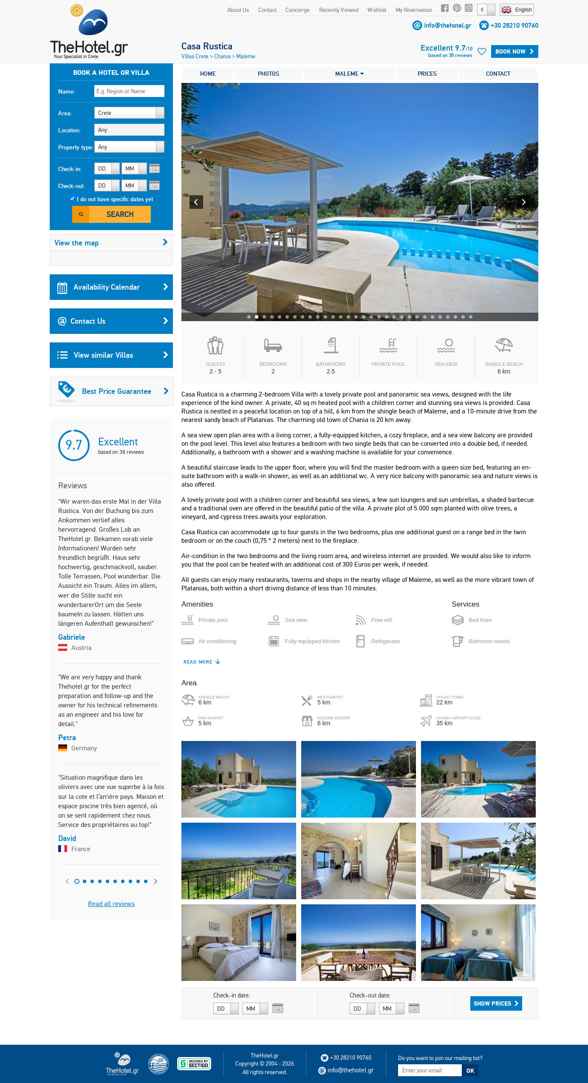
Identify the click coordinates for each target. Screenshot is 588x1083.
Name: (66, 91)
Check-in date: (231, 995)
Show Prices (496, 1003)
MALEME (349, 73)
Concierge (298, 10)
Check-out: (71, 186)
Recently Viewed (339, 10)
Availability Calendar (113, 287)
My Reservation (414, 10)
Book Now (514, 51)
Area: (65, 113)
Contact (267, 10)
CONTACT (498, 73)
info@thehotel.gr (447, 25)
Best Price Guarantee (112, 391)
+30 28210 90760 (514, 25)
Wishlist (377, 10)
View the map (111, 242)
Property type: (75, 147)
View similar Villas (113, 355)
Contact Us (113, 321)
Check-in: (70, 169)
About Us (238, 10)
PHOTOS (268, 73)
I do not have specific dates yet (115, 199)
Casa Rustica (206, 46)
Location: (69, 130)
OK (470, 1070)
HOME (208, 73)
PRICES (427, 73)
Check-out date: (370, 995)
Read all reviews (111, 904)
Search (120, 214)
